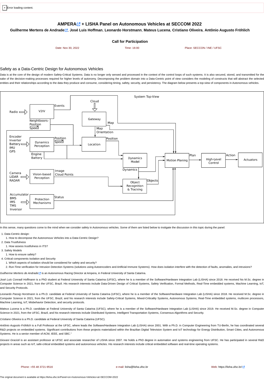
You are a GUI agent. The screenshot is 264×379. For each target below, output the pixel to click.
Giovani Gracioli (10, 340)
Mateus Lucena (9, 308)
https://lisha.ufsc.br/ (230, 366)
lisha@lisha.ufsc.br (136, 366)
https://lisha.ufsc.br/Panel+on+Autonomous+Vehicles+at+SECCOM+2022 (79, 377)
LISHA (91, 23)
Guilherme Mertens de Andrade (19, 273)
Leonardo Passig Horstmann (17, 294)
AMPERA (66, 23)
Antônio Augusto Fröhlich (15, 325)
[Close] (4, 7)
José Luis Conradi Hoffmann (17, 279)
